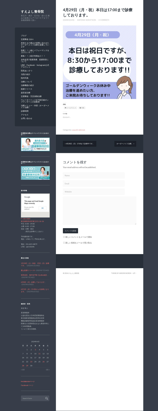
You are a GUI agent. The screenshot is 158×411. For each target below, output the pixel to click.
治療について (26, 82)
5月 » (48, 370)
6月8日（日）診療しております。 (33, 282)
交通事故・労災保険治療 (31, 96)
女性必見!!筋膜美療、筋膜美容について (35, 60)
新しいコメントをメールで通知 (78, 238)
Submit (46, 398)
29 (27, 366)
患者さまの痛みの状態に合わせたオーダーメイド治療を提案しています (35, 45)
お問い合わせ (26, 118)
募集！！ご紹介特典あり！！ (33, 56)
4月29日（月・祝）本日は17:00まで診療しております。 (98, 12)
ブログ (24, 36)
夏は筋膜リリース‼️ (28, 270)
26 (44, 362)
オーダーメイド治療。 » (125, 144)
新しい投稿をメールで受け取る (78, 243)
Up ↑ (134, 274)
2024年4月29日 (69, 20)
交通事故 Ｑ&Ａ (27, 39)
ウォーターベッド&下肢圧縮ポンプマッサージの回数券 (35, 101)
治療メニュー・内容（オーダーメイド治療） (35, 106)
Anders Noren (125, 274)
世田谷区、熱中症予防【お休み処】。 (35, 275)
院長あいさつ (26, 71)
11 (39, 354)
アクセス (24, 115)
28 (23, 366)
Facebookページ (28, 382)
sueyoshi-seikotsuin (87, 20)
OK (43, 208)
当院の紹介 (25, 74)
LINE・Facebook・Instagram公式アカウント (35, 66)
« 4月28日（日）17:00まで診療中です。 (80, 144)
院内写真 (24, 78)
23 (31, 362)
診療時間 (24, 111)
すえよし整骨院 (33, 12)
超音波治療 (25, 93)
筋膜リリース (26, 89)
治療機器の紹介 (27, 85)
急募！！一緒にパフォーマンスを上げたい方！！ (35, 51)
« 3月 (23, 370)
